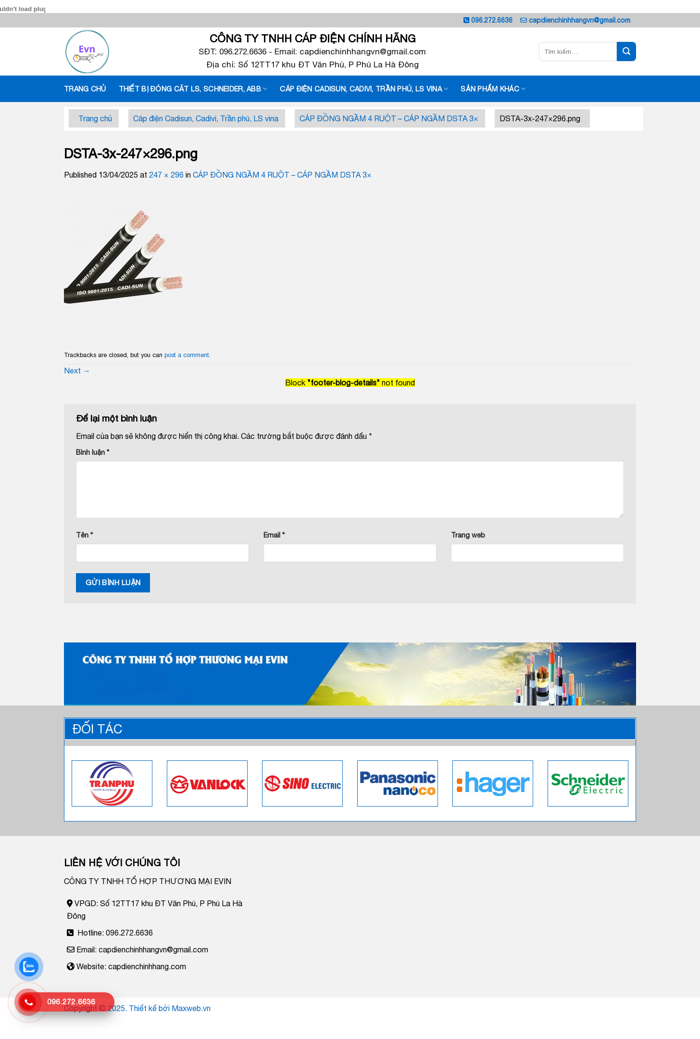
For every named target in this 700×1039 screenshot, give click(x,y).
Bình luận (92, 452)
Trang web (468, 535)
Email (274, 535)
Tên (84, 535)
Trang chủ (85, 89)
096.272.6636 (491, 20)
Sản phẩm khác (493, 88)
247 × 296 (166, 174)
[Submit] (626, 51)
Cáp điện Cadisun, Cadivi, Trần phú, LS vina (364, 88)
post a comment (186, 355)
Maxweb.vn (191, 1008)
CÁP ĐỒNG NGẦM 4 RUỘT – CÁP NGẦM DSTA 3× (389, 118)
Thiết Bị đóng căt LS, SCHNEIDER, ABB (193, 88)
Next (77, 370)
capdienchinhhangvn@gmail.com (579, 20)
